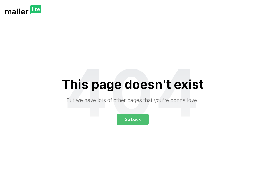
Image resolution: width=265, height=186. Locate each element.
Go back (132, 119)
